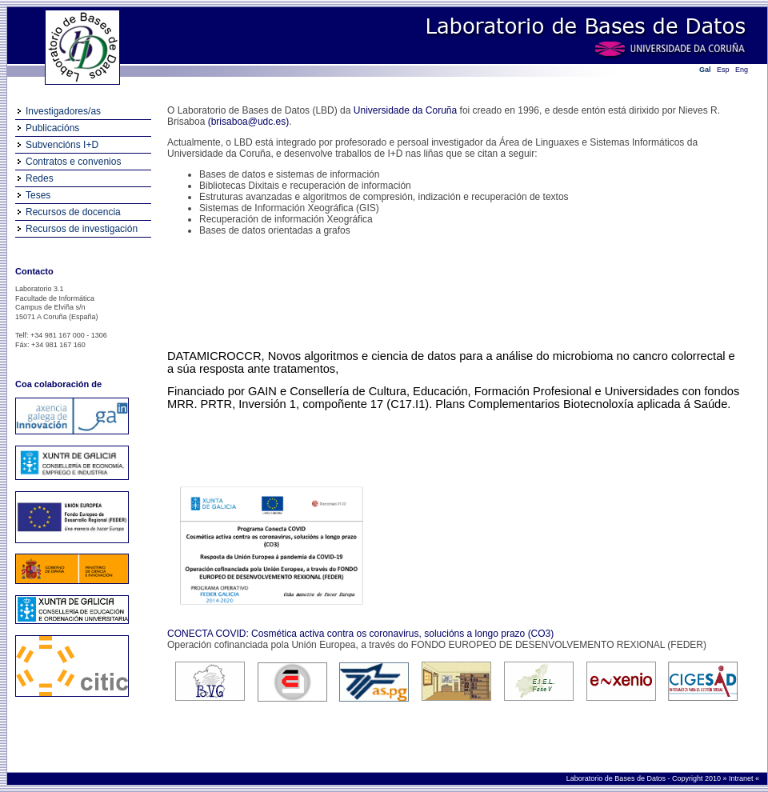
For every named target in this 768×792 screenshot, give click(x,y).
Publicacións (52, 128)
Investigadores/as (63, 111)
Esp (723, 70)
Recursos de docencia (73, 212)
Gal (705, 70)
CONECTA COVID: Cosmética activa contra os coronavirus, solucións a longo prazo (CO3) (360, 633)
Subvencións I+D (62, 144)
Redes (40, 178)
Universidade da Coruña (405, 110)
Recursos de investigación (82, 228)
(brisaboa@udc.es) (249, 121)
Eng (741, 70)
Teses (38, 195)
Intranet (742, 778)
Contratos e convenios (73, 161)
